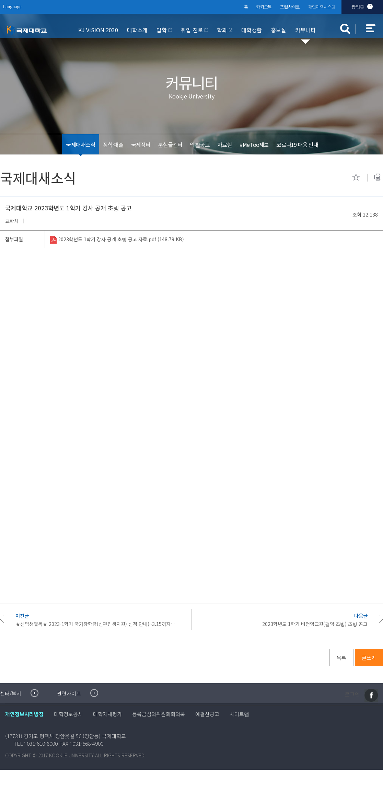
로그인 (352, 694)
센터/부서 (10, 693)
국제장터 (140, 144)
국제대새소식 (80, 144)
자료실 (224, 144)
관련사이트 (69, 693)
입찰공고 (200, 144)
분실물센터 (170, 144)
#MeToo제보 (254, 144)
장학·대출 (113, 144)
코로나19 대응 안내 (297, 144)
